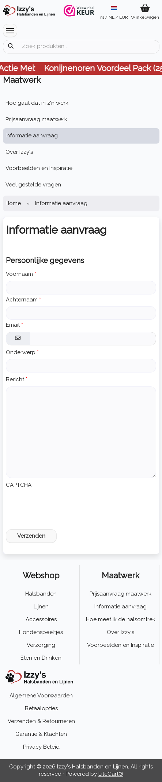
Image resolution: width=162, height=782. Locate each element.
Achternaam (22, 299)
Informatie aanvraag (31, 135)
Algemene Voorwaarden (41, 695)
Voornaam (19, 274)
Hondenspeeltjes (41, 632)
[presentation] (61, 506)
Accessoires (41, 619)
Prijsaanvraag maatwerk (36, 119)
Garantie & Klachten (41, 734)
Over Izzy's (19, 152)
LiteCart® (110, 774)
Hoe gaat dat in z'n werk (36, 103)
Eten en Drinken (40, 658)
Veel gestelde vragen (33, 184)
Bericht (15, 379)
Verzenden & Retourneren (41, 721)
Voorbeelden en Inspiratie (38, 168)
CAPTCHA (18, 485)
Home (13, 203)
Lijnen (41, 606)
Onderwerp (20, 352)
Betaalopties (41, 708)
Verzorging (41, 645)
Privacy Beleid (41, 747)
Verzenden (31, 536)
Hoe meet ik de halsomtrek (120, 619)
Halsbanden (41, 593)
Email (13, 325)
